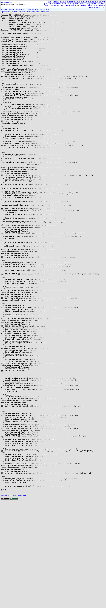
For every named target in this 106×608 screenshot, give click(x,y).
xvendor (46, 5)
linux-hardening (99, 5)
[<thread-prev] (16, 12)
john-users (76, 2)
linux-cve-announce (94, 7)
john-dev (84, 2)
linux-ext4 (90, 5)
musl (76, 3)
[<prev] (3, 12)
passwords (92, 3)
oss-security (57, 3)
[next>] (8, 12)
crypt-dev (101, 3)
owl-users (63, 2)
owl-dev (70, 2)
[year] (43, 12)
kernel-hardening (68, 3)
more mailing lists (20, 602)
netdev (83, 5)
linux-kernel (72, 5)
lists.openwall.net (6, 2)
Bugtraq (54, 5)
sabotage (81, 3)
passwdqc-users (93, 2)
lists (49, 2)
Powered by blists (7, 602)
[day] (33, 12)
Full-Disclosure (62, 5)
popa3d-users (47, 3)
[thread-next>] (26, 12)
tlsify (87, 3)
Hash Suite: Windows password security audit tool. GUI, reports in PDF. (25, 9)
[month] (38, 12)
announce (56, 2)
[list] (47, 12)
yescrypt (102, 2)
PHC (103, 7)
